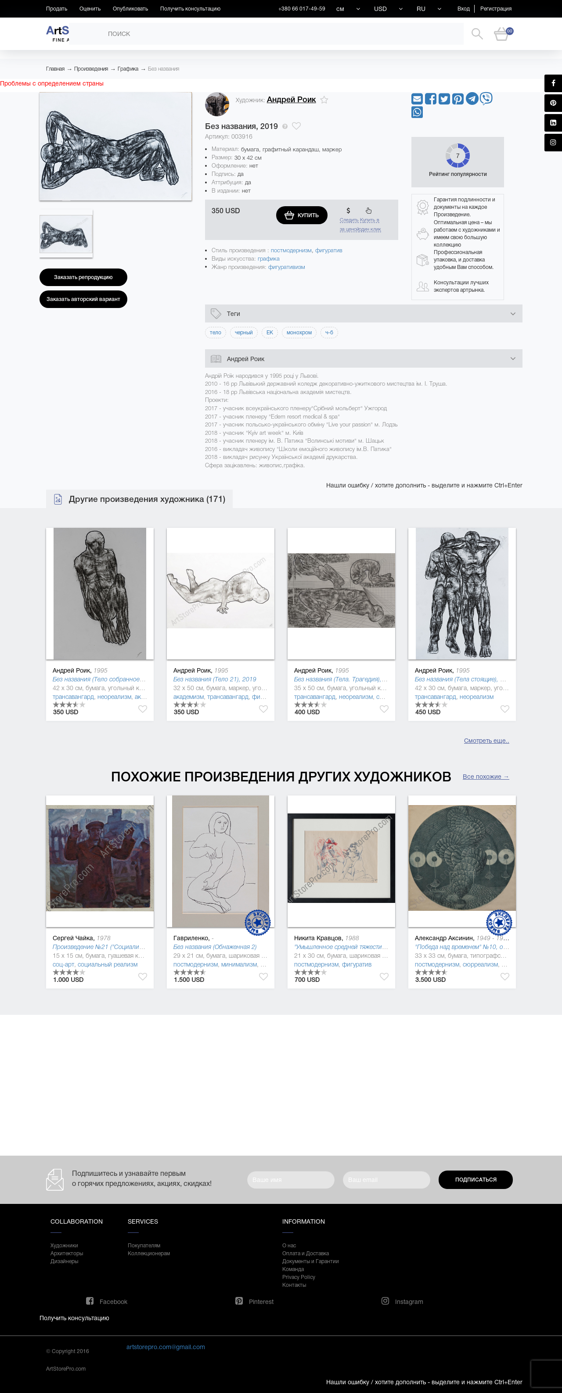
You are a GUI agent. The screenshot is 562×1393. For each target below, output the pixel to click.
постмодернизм (291, 250)
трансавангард (73, 696)
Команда (293, 1269)
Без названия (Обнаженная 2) (215, 946)
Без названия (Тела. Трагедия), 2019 (345, 679)
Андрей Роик (291, 99)
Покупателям (144, 1246)
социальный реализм (107, 964)
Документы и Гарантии (310, 1261)
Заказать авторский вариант (83, 299)
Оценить (90, 9)
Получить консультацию (190, 9)
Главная (55, 69)
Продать (56, 9)
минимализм (239, 964)
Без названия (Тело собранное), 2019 (106, 679)
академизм (188, 696)
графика (269, 258)
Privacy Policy (298, 1277)
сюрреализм (480, 964)
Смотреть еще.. (486, 740)
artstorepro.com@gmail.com (165, 1346)
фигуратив (328, 250)
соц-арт (63, 964)
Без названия (163, 69)
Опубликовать (130, 9)
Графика (128, 69)
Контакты (294, 1285)
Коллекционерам (149, 1253)
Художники (64, 1246)
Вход (464, 9)
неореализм (114, 696)
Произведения (91, 69)
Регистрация (496, 9)
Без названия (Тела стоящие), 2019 (464, 679)
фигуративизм (286, 267)
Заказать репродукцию (83, 277)
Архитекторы (66, 1253)
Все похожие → (486, 776)
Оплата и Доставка (305, 1253)
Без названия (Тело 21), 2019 (214, 679)
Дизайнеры (64, 1261)
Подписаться (476, 1180)
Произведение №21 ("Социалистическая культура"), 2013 (133, 946)
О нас (289, 1246)
